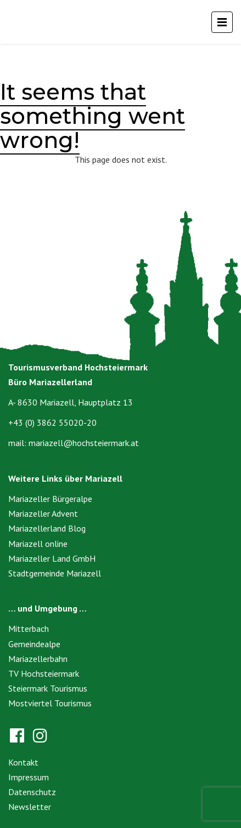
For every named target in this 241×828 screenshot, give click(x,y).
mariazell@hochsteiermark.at (84, 442)
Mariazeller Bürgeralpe (50, 498)
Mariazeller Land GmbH (52, 558)
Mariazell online (38, 543)
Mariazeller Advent (43, 513)
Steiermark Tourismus (47, 688)
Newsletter (29, 806)
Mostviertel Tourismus (50, 703)
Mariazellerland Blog (47, 528)
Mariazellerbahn (38, 658)
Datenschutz (32, 791)
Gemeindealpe (34, 643)
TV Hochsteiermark (43, 673)
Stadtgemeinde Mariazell (54, 573)
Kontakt (23, 762)
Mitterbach (28, 628)
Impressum (28, 777)
